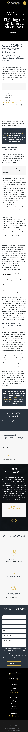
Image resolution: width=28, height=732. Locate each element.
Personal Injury (14, 705)
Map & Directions (14, 692)
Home (14, 700)
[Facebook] (9, 716)
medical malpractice (20, 107)
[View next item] (16, 520)
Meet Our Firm (14, 703)
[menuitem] (14, 444)
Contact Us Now (14, 425)
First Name (4, 615)
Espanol (14, 709)
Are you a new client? (7, 635)
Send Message (14, 663)
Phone (3, 625)
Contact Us (14, 32)
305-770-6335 (14, 680)
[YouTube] (15, 716)
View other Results (14, 526)
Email (3, 630)
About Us (14, 701)
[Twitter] (18, 716)
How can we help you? (7, 640)
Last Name (4, 620)
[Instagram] (12, 716)
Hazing (14, 706)
